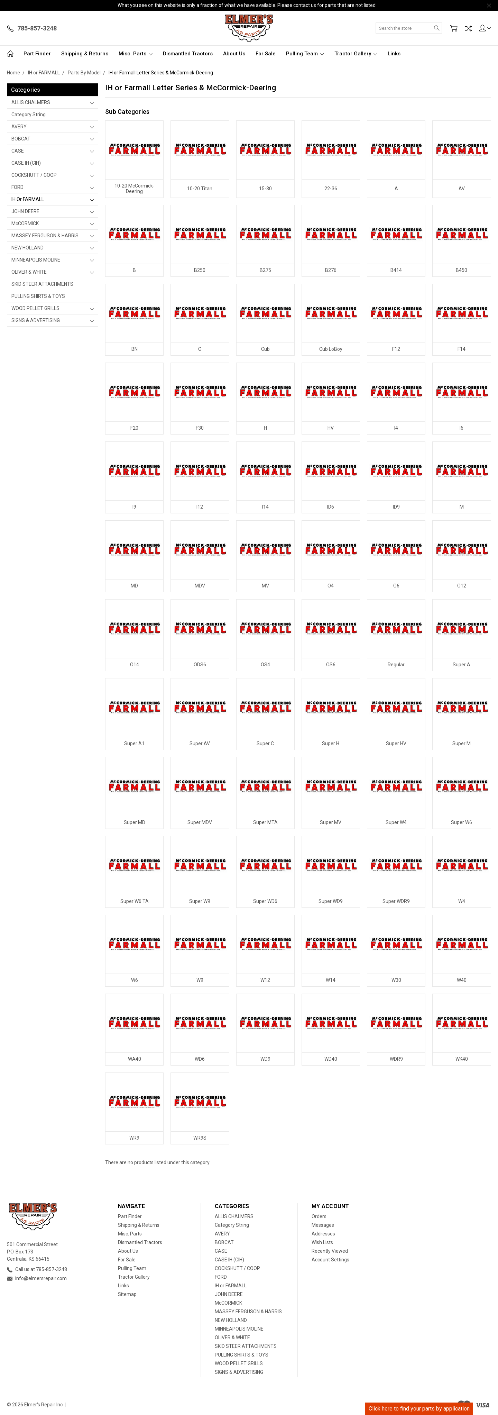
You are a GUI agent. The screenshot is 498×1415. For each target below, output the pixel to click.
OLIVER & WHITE (29, 272)
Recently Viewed (330, 1251)
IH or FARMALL (27, 199)
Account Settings (330, 1259)
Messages (323, 1225)
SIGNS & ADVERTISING (35, 320)
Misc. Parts (136, 54)
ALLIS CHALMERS (30, 102)
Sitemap (127, 1294)
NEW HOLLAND (27, 247)
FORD (17, 187)
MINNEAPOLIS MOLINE (35, 260)
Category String (28, 114)
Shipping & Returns (84, 54)
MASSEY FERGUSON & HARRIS (45, 235)
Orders (319, 1216)
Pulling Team (305, 54)
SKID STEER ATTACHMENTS (42, 284)
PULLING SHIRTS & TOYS (38, 296)
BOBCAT (20, 139)
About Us (234, 54)
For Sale (266, 54)
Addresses (323, 1233)
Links (394, 54)
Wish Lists (322, 1242)
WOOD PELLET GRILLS (35, 308)
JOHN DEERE (25, 211)
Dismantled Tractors (188, 54)
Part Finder (37, 54)
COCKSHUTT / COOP (34, 175)
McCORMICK (25, 223)
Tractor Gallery (355, 54)
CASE (17, 151)
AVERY (19, 126)
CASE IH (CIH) (26, 163)
